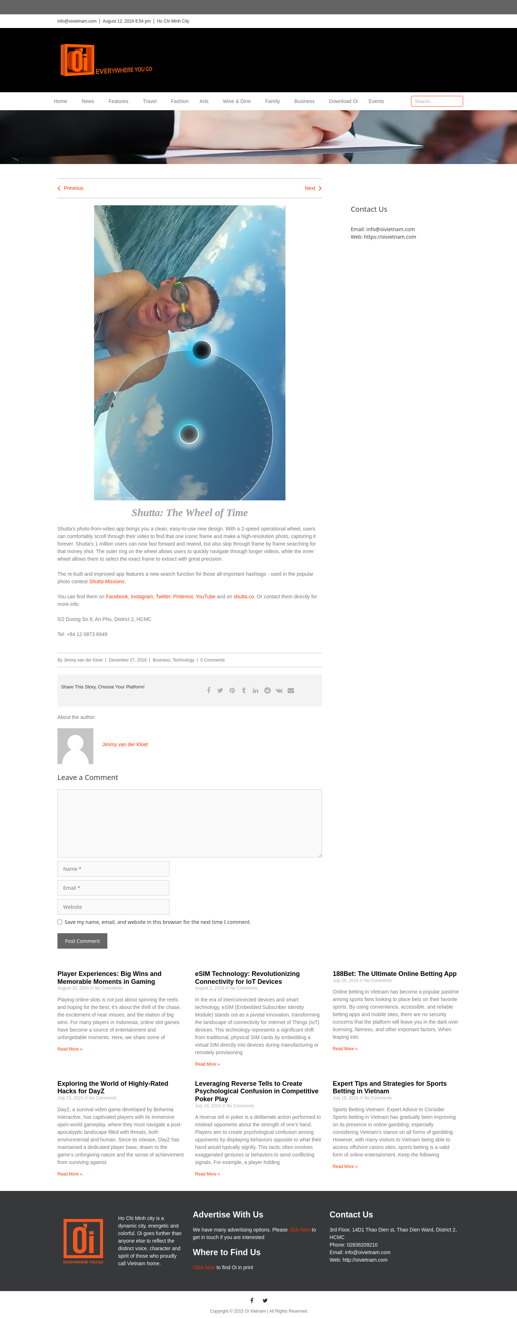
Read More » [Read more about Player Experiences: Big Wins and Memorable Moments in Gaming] (69, 1049)
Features (120, 101)
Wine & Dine (239, 101)
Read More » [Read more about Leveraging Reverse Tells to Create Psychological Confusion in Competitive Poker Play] (207, 1174)
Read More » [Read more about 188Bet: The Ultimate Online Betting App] (345, 1048)
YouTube (205, 596)
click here (299, 1230)
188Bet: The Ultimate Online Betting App (395, 973)
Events (376, 101)
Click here (204, 1267)
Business (306, 101)
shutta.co (244, 596)
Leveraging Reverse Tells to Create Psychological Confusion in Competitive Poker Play (256, 1091)
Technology (184, 660)
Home (62, 101)
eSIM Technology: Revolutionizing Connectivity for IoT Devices (247, 977)
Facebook (117, 596)
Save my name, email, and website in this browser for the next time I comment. (158, 922)
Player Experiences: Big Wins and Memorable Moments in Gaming (109, 977)
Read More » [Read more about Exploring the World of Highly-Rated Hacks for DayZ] (69, 1174)
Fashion (180, 101)
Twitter (163, 596)
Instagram (142, 596)
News (89, 101)
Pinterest (183, 596)
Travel (151, 101)
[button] (208, 690)
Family (274, 101)
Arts (206, 101)
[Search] (457, 101)
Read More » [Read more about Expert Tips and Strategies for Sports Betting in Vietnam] (345, 1166)
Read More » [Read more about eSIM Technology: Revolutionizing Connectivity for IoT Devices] (207, 1064)
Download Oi (343, 101)
